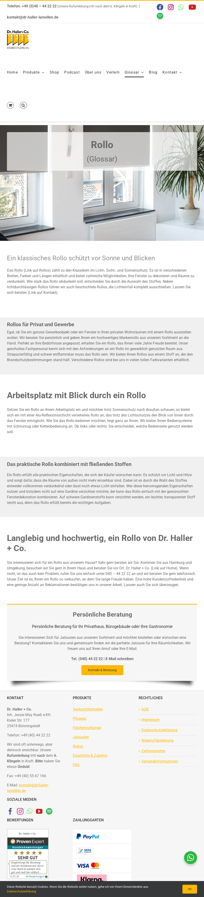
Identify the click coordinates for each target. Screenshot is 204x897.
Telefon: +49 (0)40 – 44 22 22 (32, 6)
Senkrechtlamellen (88, 709)
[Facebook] (10, 811)
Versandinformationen (159, 761)
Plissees (79, 718)
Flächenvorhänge (87, 728)
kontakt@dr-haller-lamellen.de (32, 17)
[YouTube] (39, 811)
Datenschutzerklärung (159, 730)
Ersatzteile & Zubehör (90, 755)
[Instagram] (20, 811)
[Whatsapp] (29, 811)
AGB (145, 709)
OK (190, 889)
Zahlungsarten (153, 751)
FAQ (76, 765)
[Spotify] (49, 811)
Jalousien (81, 737)
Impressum (150, 719)
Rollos (78, 746)
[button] (23, 105)
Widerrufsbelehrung (157, 740)
